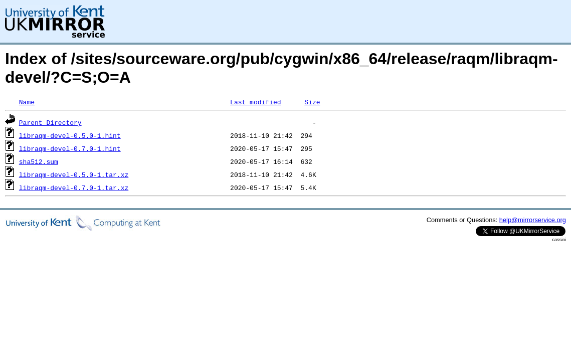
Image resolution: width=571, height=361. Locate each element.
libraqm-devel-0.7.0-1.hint (70, 148)
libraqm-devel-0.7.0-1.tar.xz (73, 187)
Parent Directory (50, 122)
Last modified (255, 101)
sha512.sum (38, 161)
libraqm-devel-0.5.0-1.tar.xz (73, 174)
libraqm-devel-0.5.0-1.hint (70, 135)
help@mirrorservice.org (532, 220)
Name (27, 101)
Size (312, 101)
